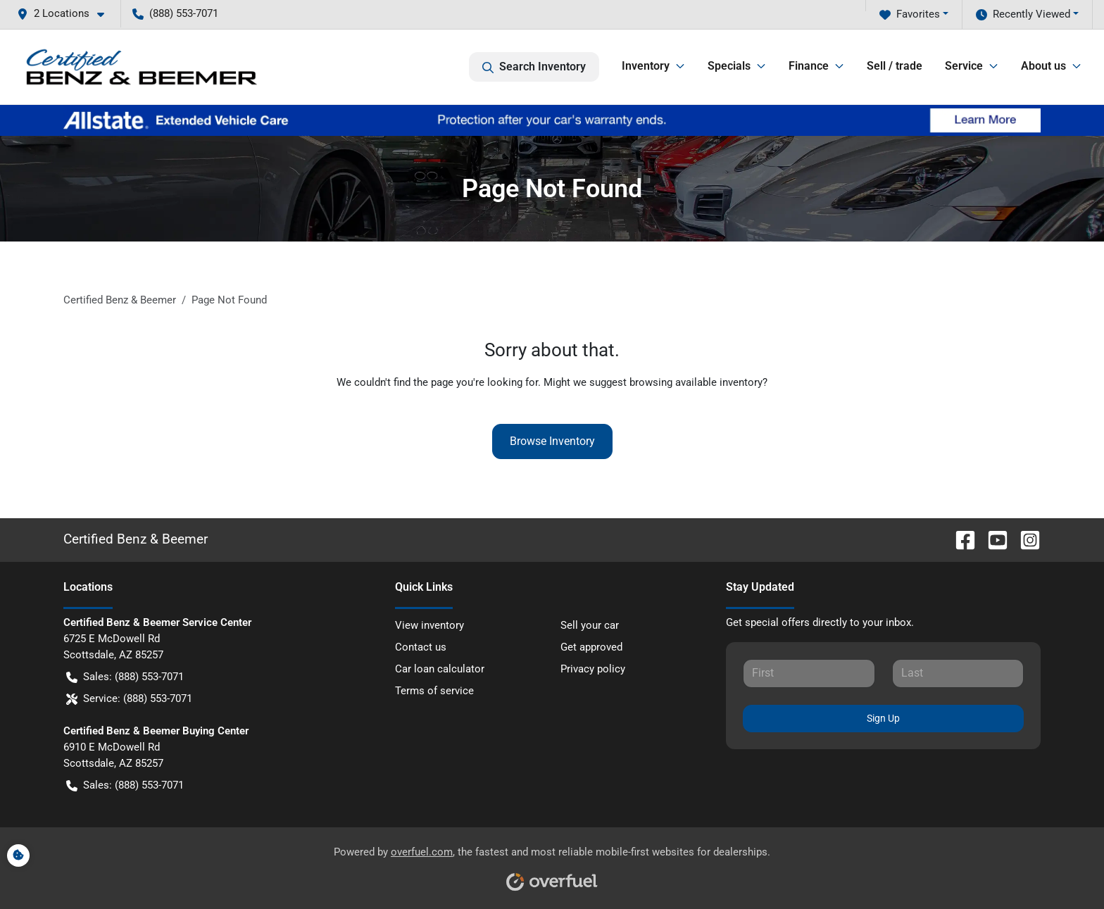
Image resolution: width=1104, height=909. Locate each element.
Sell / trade (894, 66)
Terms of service (434, 690)
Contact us (420, 647)
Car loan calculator (439, 669)
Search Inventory (534, 66)
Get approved (591, 647)
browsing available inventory (696, 382)
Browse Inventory (552, 441)
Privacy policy (592, 669)
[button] (66, 13)
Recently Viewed (1023, 14)
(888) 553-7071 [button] (175, 13)
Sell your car (589, 625)
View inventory (429, 625)
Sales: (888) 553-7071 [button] (125, 677)
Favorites (909, 14)
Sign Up (883, 718)
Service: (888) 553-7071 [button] (129, 699)
